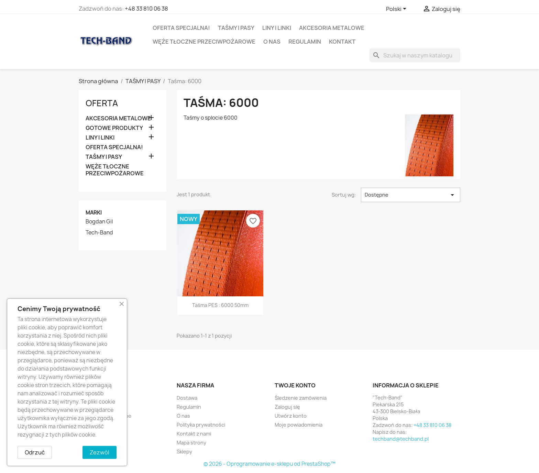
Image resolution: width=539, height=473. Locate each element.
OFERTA (102, 103)
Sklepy (184, 451)
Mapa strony (191, 442)
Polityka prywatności (201, 424)
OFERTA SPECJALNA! (181, 28)
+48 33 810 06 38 (146, 8)
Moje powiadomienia (298, 424)
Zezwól (99, 452)
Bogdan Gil (99, 221)
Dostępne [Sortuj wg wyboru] (410, 195)
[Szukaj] (415, 55)
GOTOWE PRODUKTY (114, 128)
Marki (94, 212)
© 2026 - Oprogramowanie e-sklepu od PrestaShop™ (270, 464)
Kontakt (342, 41)
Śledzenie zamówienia (301, 398)
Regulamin (304, 41)
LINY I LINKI (276, 28)
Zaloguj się (287, 407)
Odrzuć (35, 452)
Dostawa (187, 398)
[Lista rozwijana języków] (397, 9)
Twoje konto (295, 385)
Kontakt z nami (194, 433)
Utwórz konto (291, 415)
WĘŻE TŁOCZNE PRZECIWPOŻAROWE (204, 41)
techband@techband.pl (401, 439)
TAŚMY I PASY (236, 28)
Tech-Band (99, 232)
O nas (271, 41)
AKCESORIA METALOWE (331, 28)
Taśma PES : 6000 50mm (220, 305)
